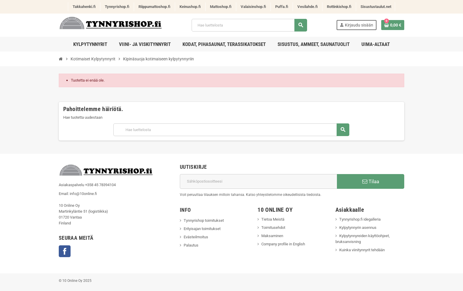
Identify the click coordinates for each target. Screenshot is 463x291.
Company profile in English (283, 244)
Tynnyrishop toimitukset (204, 220)
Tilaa (370, 181)
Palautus (191, 245)
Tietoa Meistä (272, 219)
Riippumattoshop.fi (154, 6)
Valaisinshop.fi (253, 6)
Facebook (65, 251)
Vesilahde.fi (307, 6)
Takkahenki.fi (84, 6)
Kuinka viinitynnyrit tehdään (362, 250)
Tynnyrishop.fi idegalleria (360, 219)
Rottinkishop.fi (339, 6)
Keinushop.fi (190, 6)
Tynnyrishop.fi (117, 6)
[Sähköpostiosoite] (258, 181)
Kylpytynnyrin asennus (357, 227)
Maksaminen (272, 236)
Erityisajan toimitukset (202, 228)
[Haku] (249, 25)
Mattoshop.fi (220, 6)
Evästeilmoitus (196, 237)
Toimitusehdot (273, 227)
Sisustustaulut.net (376, 6)
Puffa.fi (281, 6)
